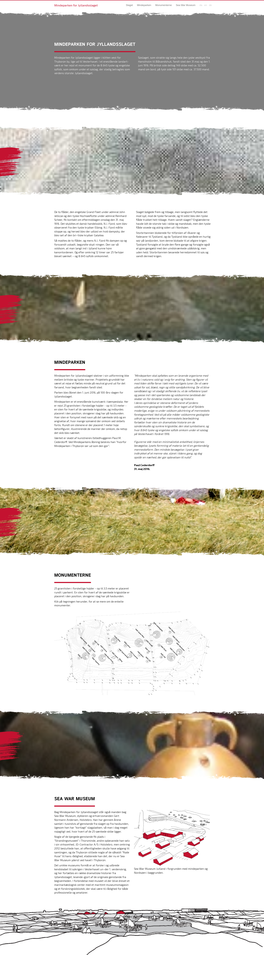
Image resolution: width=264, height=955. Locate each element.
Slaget (129, 5)
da (200, 5)
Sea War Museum (185, 5)
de (210, 5)
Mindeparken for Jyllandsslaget (76, 5)
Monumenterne (163, 5)
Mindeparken (144, 5)
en (205, 5)
